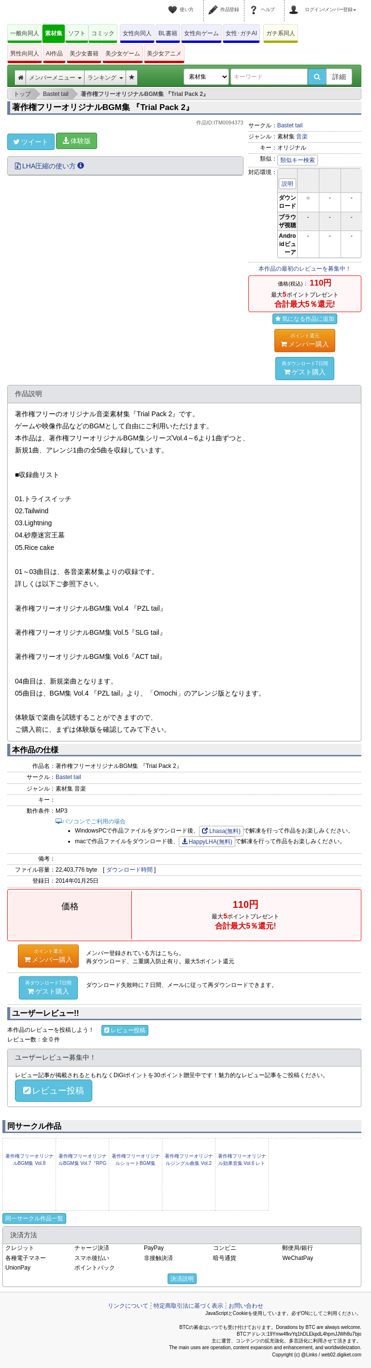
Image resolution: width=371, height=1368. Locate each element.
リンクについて (128, 1305)
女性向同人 (137, 33)
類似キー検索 (297, 160)
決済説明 (182, 1278)
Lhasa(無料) (221, 831)
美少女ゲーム (122, 53)
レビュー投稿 (124, 1030)
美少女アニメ (164, 53)
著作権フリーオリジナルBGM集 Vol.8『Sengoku (29, 1163)
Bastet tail (290, 125)
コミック (102, 33)
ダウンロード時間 (129, 869)
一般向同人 (24, 33)
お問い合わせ (245, 1305)
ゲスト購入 (305, 368)
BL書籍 (167, 33)
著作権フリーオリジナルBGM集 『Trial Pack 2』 (103, 107)
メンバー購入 (305, 340)
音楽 (302, 136)
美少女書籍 (84, 53)
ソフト (77, 33)
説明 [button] (287, 183)
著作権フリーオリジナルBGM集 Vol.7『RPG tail (82, 1163)
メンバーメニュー (55, 77)
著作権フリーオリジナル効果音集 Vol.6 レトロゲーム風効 (242, 1163)
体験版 (76, 141)
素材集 (53, 33)
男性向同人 (24, 53)
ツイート (31, 142)
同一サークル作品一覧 (34, 1218)
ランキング (105, 77)
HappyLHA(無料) (207, 841)
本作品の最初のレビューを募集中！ (304, 268)
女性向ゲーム (201, 33)
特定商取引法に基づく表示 (188, 1305)
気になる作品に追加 (304, 318)
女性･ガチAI (241, 33)
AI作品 (54, 53)
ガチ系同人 (280, 33)
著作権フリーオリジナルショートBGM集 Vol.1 (136, 1163)
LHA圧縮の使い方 (49, 166)
